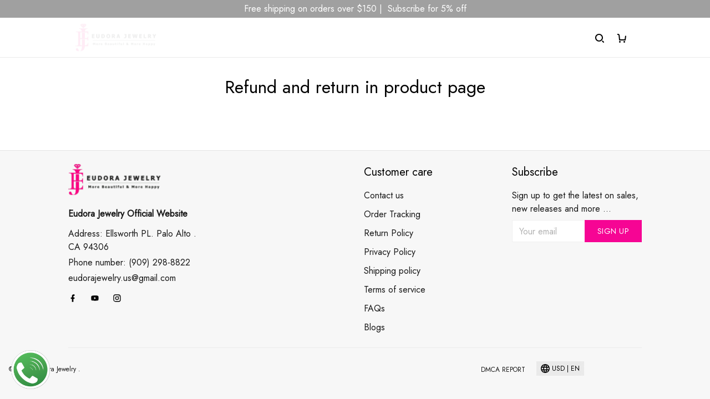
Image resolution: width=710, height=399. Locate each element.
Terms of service (394, 289)
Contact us (384, 195)
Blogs (374, 327)
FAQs (374, 308)
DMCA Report (503, 370)
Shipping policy (392, 270)
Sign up (613, 231)
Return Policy (388, 233)
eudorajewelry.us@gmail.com (122, 278)
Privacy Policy (389, 251)
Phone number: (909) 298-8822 (129, 262)
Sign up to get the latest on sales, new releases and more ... (575, 202)
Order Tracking (392, 214)
